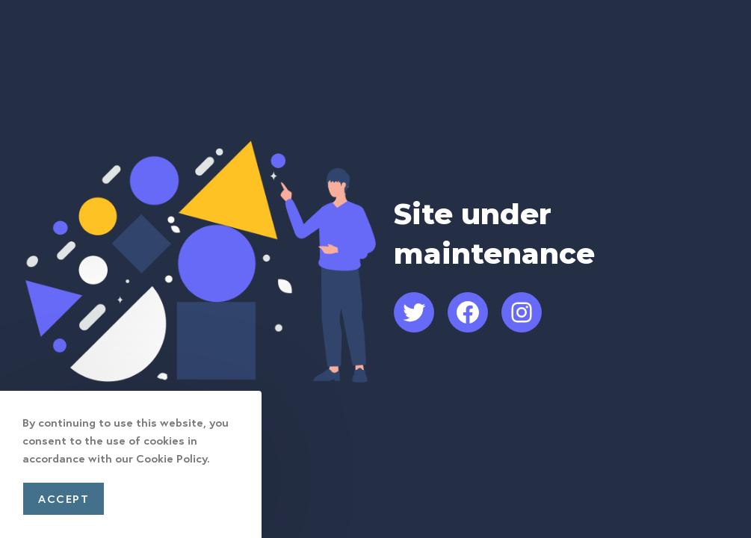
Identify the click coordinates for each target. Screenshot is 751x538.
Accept (63, 498)
